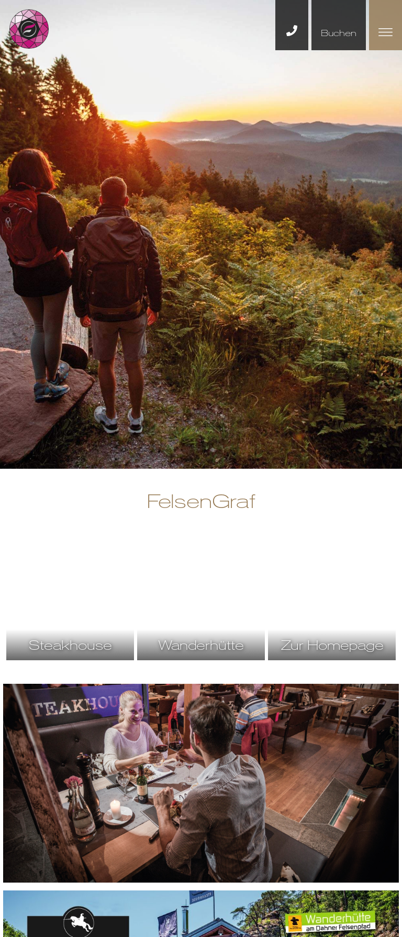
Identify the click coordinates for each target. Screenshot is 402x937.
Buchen (338, 33)
